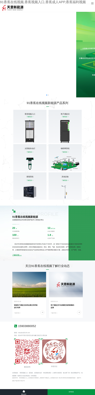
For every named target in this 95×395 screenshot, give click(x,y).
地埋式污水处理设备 (23, 376)
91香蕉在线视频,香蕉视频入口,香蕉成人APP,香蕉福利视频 (43, 2)
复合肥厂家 (66, 373)
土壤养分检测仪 (57, 373)
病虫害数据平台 (75, 373)
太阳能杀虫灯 (38, 373)
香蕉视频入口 (24, 373)
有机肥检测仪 (47, 373)
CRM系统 (34, 376)
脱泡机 (31, 373)
